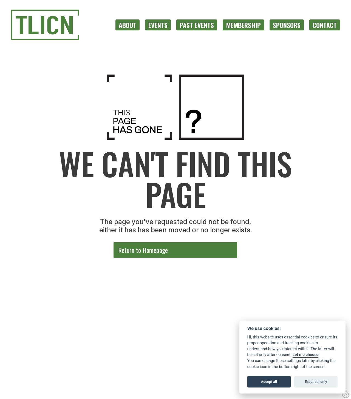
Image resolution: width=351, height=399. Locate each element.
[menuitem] (127, 24)
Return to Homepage (143, 250)
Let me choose (306, 354)
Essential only (316, 382)
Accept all (269, 382)
